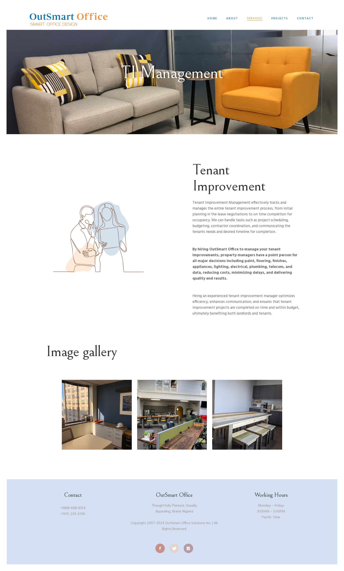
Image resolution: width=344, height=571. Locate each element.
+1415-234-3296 (72, 514)
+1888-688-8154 (73, 508)
